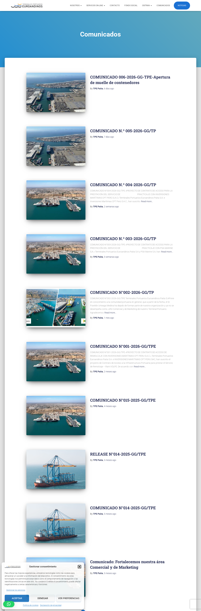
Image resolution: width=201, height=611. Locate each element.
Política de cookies (30, 605)
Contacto (115, 5)
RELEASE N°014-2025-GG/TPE (118, 425)
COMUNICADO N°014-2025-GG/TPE (123, 475)
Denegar (43, 598)
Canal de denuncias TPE (172, 596)
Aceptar (17, 598)
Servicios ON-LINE (95, 5)
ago (109, 88)
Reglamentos (112, 596)
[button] (79, 566)
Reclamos (150, 596)
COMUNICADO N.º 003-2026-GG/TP (123, 226)
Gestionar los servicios (15, 590)
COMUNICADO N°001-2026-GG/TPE (123, 325)
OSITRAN (147, 5)
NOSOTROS (76, 5)
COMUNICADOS (163, 5)
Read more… (147, 193)
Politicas (95, 596)
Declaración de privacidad (50, 605)
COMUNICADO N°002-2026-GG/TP (122, 276)
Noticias (182, 5)
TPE (127, 604)
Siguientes (112, 571)
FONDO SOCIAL (130, 5)
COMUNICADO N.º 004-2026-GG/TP (123, 176)
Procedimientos (132, 596)
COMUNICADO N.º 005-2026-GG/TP (123, 126)
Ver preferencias (68, 598)
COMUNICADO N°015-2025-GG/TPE (123, 375)
